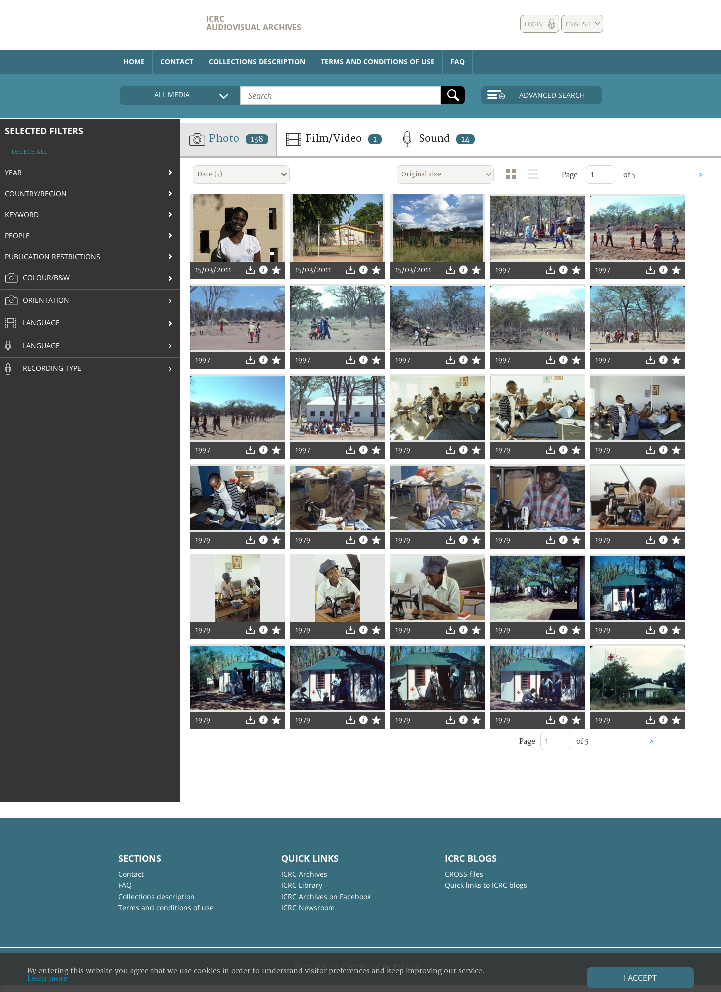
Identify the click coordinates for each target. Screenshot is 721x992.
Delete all (29, 152)
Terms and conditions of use (378, 61)
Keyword (22, 214)
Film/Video (333, 139)
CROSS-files (464, 874)
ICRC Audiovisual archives (253, 23)
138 (257, 139)
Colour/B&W (37, 278)
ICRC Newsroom (308, 907)
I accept (640, 977)
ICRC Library (301, 885)
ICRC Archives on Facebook (326, 896)
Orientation (37, 301)
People (17, 235)
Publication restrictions (52, 256)
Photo (228, 139)
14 (465, 139)
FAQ (457, 61)
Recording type (43, 369)
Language (32, 324)
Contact (176, 61)
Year (13, 172)
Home (134, 61)
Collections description (257, 61)
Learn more (47, 978)
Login (534, 24)
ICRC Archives (304, 874)
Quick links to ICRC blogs (486, 885)
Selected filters (44, 131)
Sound (436, 139)
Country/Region (36, 193)
